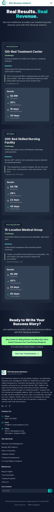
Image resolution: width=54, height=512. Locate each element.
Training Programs (8, 478)
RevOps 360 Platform (10, 447)
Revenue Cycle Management (12, 444)
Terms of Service (19, 505)
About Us (5, 482)
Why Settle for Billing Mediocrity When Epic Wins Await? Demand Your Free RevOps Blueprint (27, 340)
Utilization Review (8, 454)
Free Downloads (8, 475)
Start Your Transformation (27, 354)
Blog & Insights (7, 471)
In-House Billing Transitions (12, 461)
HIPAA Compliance (34, 505)
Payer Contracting (8, 451)
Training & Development (10, 458)
